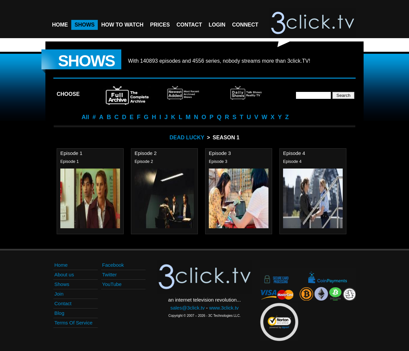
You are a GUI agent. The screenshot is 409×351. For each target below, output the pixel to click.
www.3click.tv (224, 308)
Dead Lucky (187, 137)
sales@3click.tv (187, 308)
